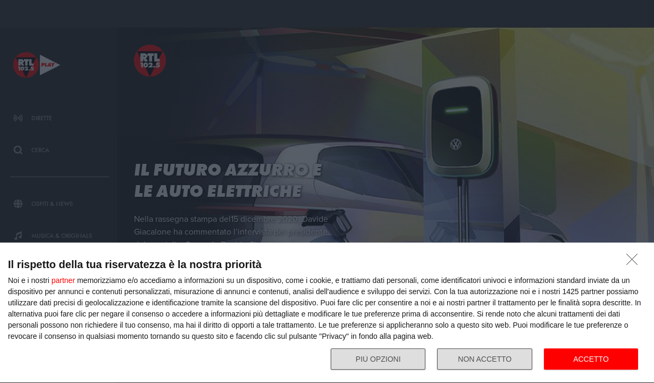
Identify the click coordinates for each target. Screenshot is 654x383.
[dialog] (327, 313)
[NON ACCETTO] (634, 262)
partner (63, 280)
